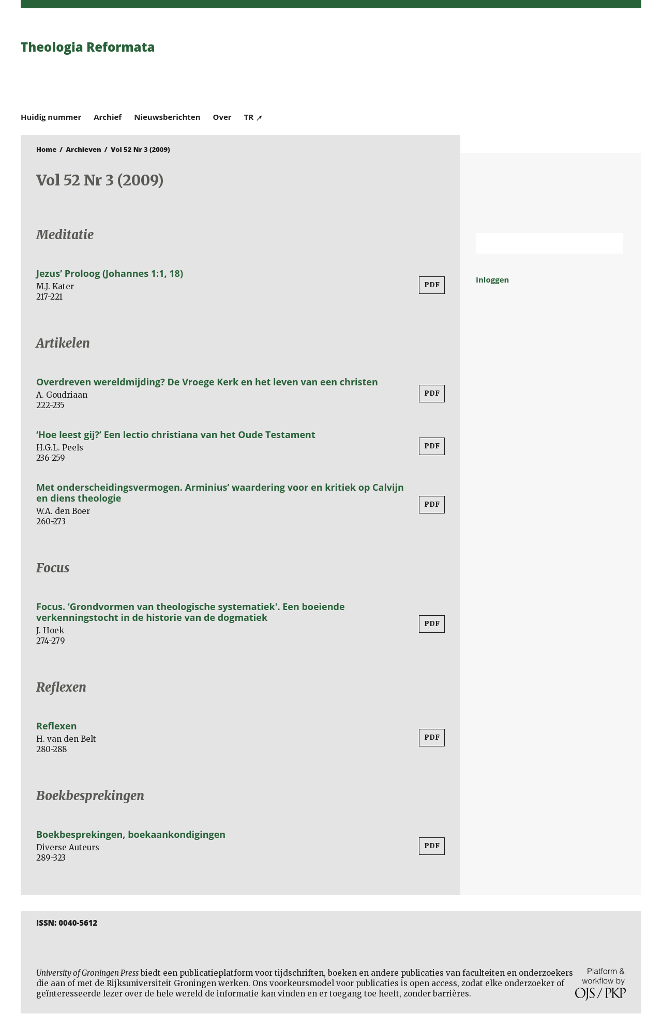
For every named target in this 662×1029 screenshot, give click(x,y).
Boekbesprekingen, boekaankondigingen (130, 834)
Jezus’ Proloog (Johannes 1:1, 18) (109, 273)
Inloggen (492, 279)
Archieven (83, 149)
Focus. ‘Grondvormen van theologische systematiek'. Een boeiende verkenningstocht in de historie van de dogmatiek (190, 611)
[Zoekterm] (536, 243)
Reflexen (56, 726)
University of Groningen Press (481, 62)
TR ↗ (253, 117)
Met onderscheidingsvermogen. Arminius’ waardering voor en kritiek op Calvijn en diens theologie (220, 492)
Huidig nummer (51, 117)
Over (222, 117)
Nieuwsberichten (167, 117)
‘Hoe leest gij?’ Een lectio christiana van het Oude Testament (175, 434)
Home (46, 149)
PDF (432, 284)
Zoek (610, 243)
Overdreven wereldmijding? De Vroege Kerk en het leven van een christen (207, 382)
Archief (108, 117)
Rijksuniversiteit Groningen (551, 193)
